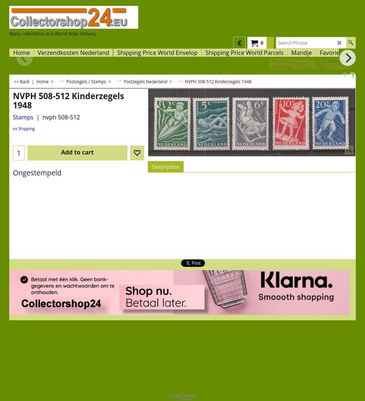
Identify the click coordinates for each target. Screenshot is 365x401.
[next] (352, 75)
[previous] (345, 75)
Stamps (23, 117)
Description (166, 166)
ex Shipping (24, 128)
